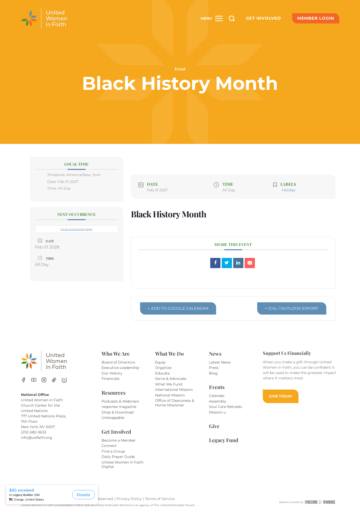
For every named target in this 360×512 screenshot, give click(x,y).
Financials (110, 378)
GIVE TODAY (280, 396)
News (215, 353)
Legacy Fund (223, 439)
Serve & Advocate (170, 378)
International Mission (174, 389)
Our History (112, 373)
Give (214, 425)
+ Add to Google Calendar (178, 308)
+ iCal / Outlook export (291, 308)
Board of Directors (118, 362)
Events (217, 386)
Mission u (217, 412)
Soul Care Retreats (225, 406)
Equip (160, 362)
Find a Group (113, 451)
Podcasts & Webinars (120, 401)
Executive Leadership (120, 367)
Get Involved (263, 18)
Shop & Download (117, 412)
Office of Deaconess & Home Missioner (174, 402)
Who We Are (116, 353)
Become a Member (119, 440)
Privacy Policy (130, 498)
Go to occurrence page (76, 229)
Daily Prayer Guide (118, 456)
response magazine (119, 406)
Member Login (315, 18)
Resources (114, 392)
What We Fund (168, 384)
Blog (213, 373)
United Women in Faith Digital (122, 464)
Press (214, 367)
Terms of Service (160, 498)
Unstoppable (113, 417)
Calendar (217, 395)
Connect (109, 445)
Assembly (217, 401)
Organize (163, 367)
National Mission (170, 395)
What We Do (169, 353)
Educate (162, 373)
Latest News (220, 362)
